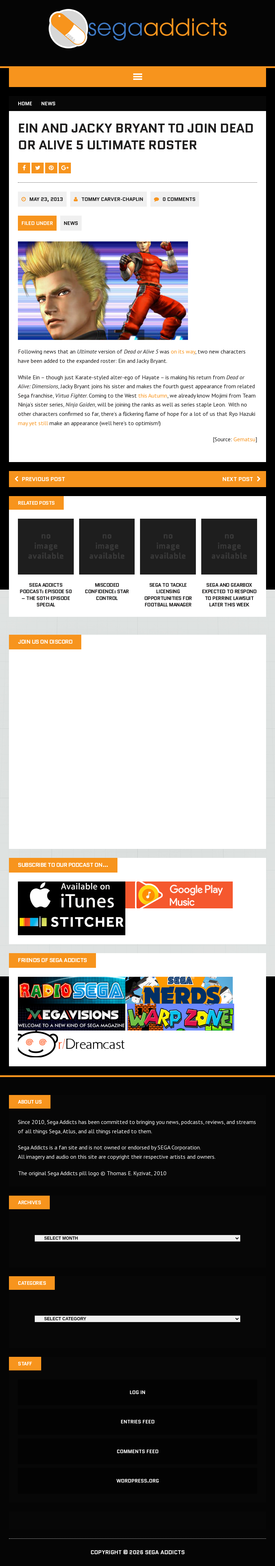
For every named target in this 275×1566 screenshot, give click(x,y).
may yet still (33, 423)
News (71, 223)
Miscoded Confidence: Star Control (107, 591)
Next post (241, 479)
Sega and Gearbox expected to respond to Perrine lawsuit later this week (229, 594)
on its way (183, 351)
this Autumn (152, 395)
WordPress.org (137, 1480)
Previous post (39, 479)
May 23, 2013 (46, 199)
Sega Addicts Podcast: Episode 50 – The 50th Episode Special (46, 594)
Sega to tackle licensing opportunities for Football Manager (168, 594)
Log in (137, 1392)
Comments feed (138, 1451)
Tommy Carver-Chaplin (112, 199)
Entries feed (138, 1421)
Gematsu (244, 439)
